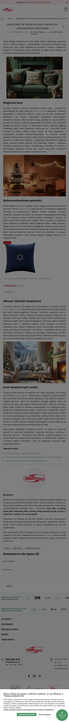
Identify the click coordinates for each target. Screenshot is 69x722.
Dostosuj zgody (45, 714)
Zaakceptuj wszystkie (26, 714)
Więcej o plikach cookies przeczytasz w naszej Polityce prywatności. (29, 709)
